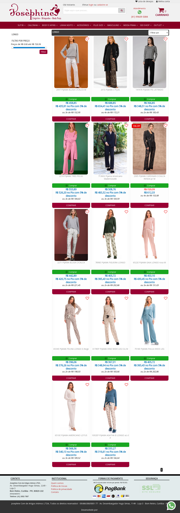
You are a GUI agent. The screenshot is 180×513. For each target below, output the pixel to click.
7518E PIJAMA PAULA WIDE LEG (149, 349)
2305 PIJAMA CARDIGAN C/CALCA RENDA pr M (149, 177)
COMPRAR (71, 119)
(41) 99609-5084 (139, 16)
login (91, 4)
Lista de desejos (144, 1)
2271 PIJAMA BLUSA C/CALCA (71, 262)
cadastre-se (102, 4)
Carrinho (162, 15)
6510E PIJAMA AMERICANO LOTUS (71, 435)
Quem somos (57, 483)
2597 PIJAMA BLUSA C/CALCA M (71, 89)
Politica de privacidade (61, 489)
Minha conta (163, 1)
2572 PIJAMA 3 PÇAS (110, 89)
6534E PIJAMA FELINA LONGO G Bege (71, 349)
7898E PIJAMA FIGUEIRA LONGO (110, 262)
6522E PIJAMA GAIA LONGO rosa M (149, 262)
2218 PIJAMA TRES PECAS (71, 176)
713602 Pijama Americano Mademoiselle (110, 177)
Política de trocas (59, 486)
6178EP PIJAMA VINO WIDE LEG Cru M (110, 349)
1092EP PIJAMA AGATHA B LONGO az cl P (110, 436)
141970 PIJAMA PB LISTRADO (149, 89)
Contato (55, 492)
